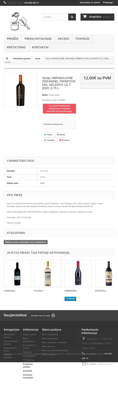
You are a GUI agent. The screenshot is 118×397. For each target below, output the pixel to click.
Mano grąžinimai (50, 338)
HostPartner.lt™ (57, 388)
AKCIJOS (63, 38)
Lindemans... (10, 290)
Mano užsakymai (50, 334)
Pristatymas (16, 47)
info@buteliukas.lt (105, 364)
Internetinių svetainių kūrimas (36, 388)
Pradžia (12, 38)
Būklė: (45, 95)
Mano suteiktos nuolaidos (54, 342)
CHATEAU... (101, 290)
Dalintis (61, 134)
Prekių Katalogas (38, 38)
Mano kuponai (48, 354)
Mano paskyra (51, 329)
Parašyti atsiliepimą (53, 124)
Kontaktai (40, 47)
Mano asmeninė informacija (55, 350)
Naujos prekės (30, 334)
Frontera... (39, 290)
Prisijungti (108, 2)
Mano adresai (48, 346)
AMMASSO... (71, 290)
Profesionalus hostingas (85, 388)
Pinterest (64, 140)
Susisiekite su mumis (90, 2)
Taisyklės (82, 38)
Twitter (48, 134)
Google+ (49, 140)
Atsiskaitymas (29, 356)
